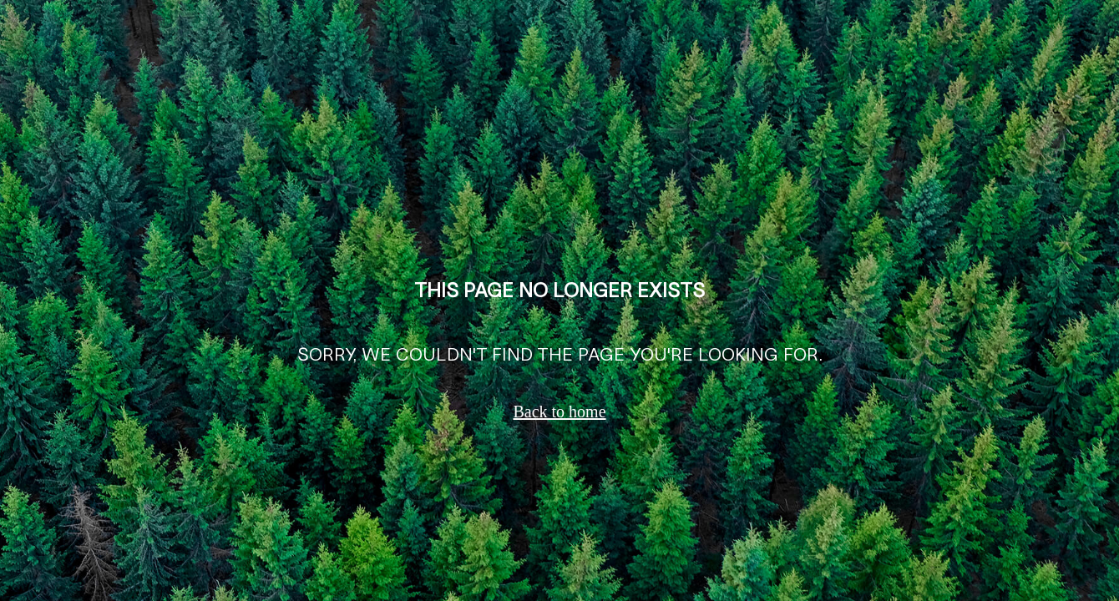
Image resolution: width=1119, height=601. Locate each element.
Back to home (559, 411)
